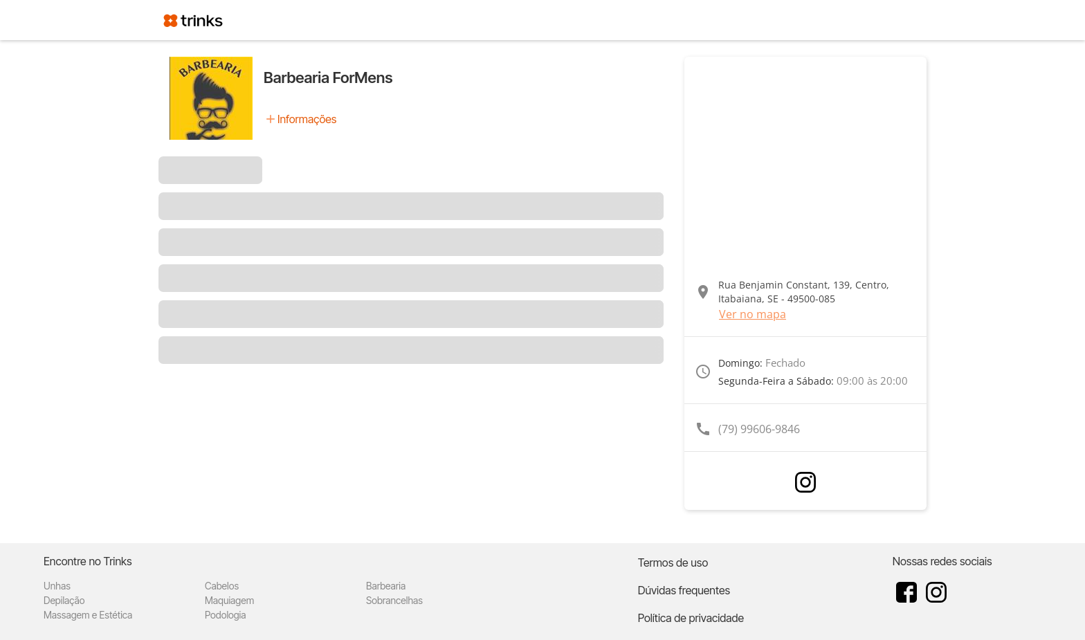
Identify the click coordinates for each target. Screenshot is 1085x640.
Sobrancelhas (394, 600)
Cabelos (222, 586)
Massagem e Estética (88, 615)
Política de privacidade (691, 618)
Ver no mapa (752, 314)
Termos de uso (673, 562)
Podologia (225, 615)
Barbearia (385, 586)
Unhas (57, 586)
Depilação (64, 600)
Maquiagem (229, 600)
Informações (306, 119)
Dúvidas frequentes (684, 590)
